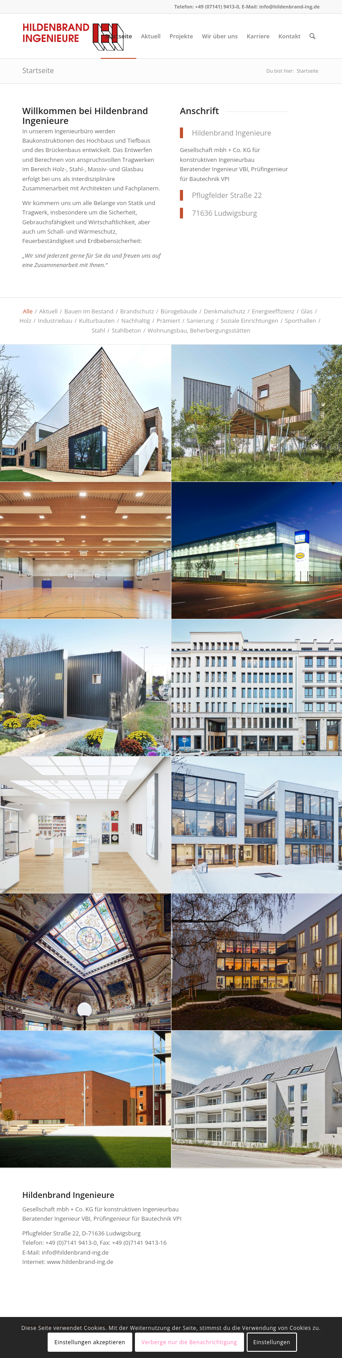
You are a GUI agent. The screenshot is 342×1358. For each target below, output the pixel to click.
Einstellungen (271, 1342)
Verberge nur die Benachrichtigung (189, 1342)
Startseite (38, 70)
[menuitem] (119, 36)
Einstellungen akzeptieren (89, 1342)
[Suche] (312, 36)
